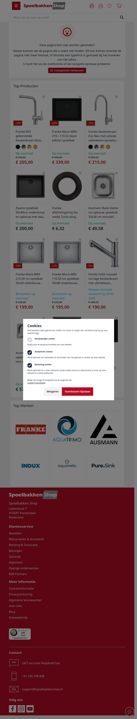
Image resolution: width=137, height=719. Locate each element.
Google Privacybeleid (36, 383)
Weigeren (53, 391)
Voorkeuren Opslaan (77, 391)
